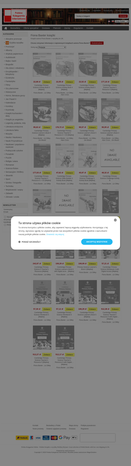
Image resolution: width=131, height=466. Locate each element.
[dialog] (65, 233)
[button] (29, 242)
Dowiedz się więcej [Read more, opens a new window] (55, 234)
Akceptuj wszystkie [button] (96, 241)
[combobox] (115, 220)
